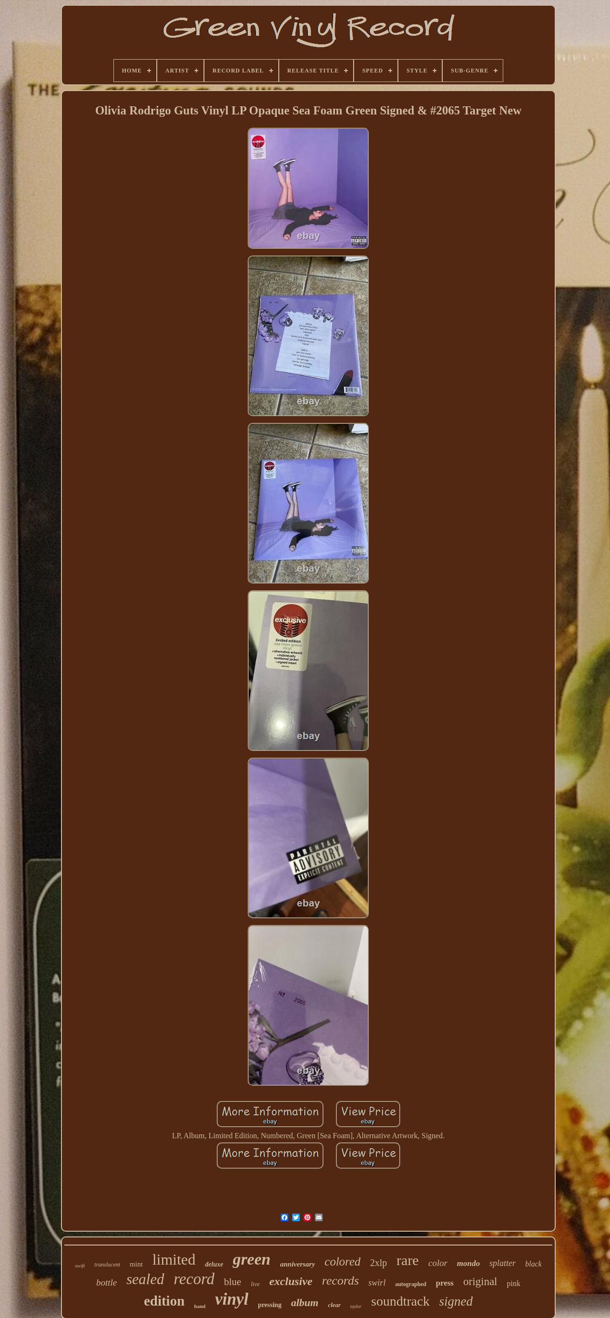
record (194, 1278)
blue (232, 1281)
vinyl (231, 1299)
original (480, 1281)
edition (164, 1300)
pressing (270, 1304)
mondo (468, 1263)
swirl (377, 1282)
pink (513, 1283)
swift (80, 1265)
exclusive (291, 1281)
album (304, 1302)
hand (199, 1306)
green (251, 1259)
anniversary (297, 1264)
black (533, 1264)
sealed (145, 1279)
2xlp (378, 1262)
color (437, 1263)
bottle (106, 1282)
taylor (356, 1306)
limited (174, 1259)
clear (334, 1304)
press (444, 1282)
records (340, 1280)
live (255, 1283)
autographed (410, 1284)
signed (456, 1301)
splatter (502, 1263)
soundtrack (400, 1301)
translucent (107, 1264)
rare (407, 1260)
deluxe (214, 1264)
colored (342, 1261)
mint (136, 1264)
